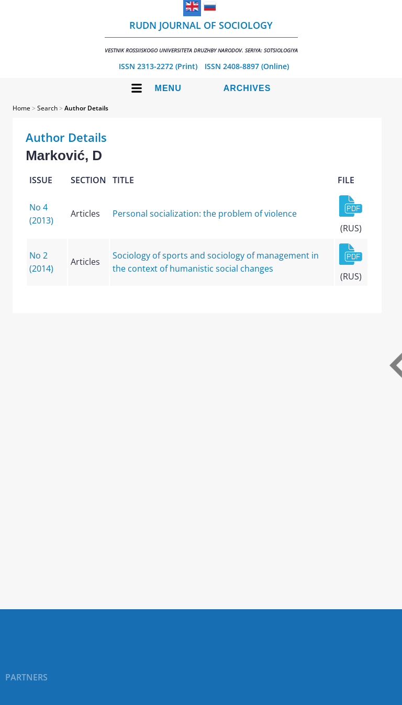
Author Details (86, 108)
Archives (247, 88)
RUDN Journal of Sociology (201, 36)
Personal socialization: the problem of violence (205, 213)
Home (21, 108)
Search (47, 108)
